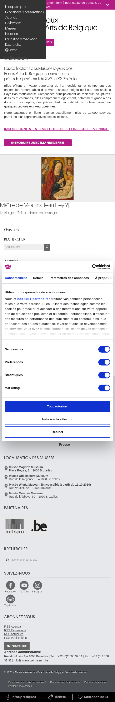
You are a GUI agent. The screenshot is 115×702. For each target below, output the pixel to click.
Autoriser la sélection (58, 419)
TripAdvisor (10, 605)
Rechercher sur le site (7, 560)
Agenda (11, 17)
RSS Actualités (14, 634)
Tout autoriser (57, 406)
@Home (11, 50)
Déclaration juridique (95, 682)
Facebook (10, 591)
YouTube (24, 591)
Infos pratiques (15, 7)
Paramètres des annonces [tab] (69, 278)
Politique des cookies (20, 686)
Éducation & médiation (21, 39)
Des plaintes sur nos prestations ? (27, 682)
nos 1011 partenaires (33, 299)
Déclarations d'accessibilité (65, 682)
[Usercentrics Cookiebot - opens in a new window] (92, 267)
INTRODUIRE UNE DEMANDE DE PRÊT (38, 142)
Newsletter (19, 646)
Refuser (57, 432)
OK (47, 247)
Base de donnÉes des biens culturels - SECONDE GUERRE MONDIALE (56, 129)
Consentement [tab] (16, 278)
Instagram (37, 591)
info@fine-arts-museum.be (31, 660)
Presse (64, 444)
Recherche (13, 44)
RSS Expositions (15, 630)
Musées (10, 28)
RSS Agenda (12, 626)
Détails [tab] (38, 278)
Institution (11, 34)
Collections (13, 23)
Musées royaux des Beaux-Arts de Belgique (4, 18)
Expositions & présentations (23, 12)
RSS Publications (15, 637)
